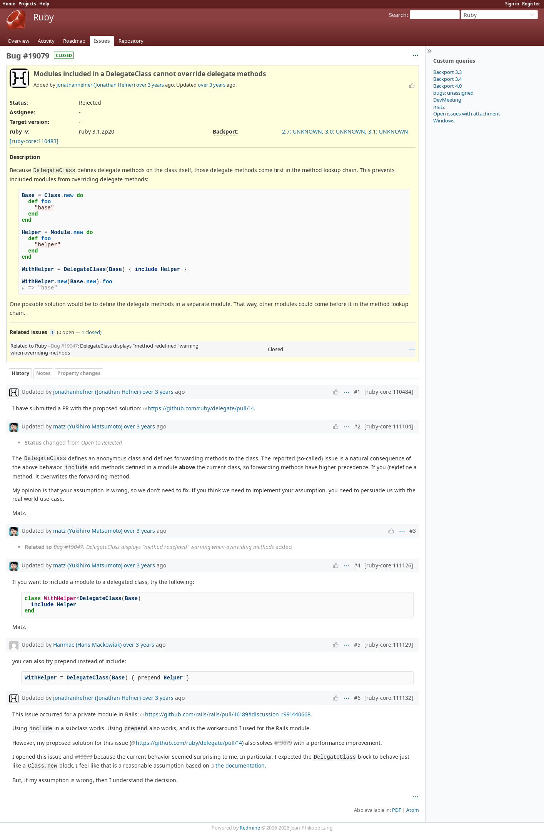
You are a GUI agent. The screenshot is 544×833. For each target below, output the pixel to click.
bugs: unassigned (453, 92)
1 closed (91, 332)
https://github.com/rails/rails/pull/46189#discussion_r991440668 (227, 714)
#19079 (283, 742)
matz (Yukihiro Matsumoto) (87, 426)
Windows (443, 120)
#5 (357, 644)
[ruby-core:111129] (388, 644)
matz (439, 106)
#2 (357, 426)
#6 (357, 697)
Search (398, 14)
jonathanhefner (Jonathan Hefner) (96, 84)
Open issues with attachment (466, 113)
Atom (412, 810)
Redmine (250, 828)
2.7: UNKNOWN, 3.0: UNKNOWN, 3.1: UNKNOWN (345, 131)
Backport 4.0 (447, 85)
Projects (27, 4)
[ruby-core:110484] (388, 391)
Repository (131, 40)
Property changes (78, 373)
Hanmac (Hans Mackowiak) (87, 644)
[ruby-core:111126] (388, 565)
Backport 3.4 (447, 78)
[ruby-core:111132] (388, 697)
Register (531, 4)
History (20, 373)
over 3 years (150, 84)
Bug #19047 (64, 345)
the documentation (240, 765)
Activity (46, 40)
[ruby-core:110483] (34, 141)
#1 (357, 391)
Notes (43, 373)
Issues (102, 40)
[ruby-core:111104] (388, 426)
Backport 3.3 (447, 72)
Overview (18, 40)
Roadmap (74, 40)
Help (44, 4)
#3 (412, 530)
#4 (357, 565)
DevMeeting (447, 99)
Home (8, 4)
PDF (396, 810)
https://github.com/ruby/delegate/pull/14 (201, 408)
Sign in (512, 4)
